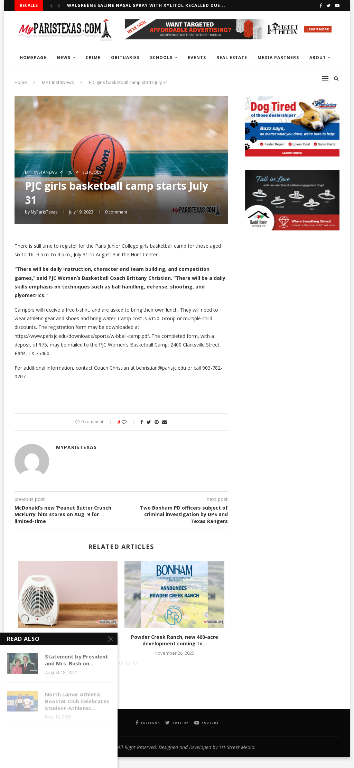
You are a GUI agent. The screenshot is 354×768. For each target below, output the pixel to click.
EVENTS (197, 57)
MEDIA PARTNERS (278, 57)
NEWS (64, 57)
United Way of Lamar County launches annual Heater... (68, 640)
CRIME (93, 57)
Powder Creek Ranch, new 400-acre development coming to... (174, 640)
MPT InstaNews (41, 172)
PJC (69, 172)
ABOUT (317, 57)
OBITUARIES (125, 57)
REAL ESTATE (231, 57)
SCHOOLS (161, 57)
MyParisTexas (44, 212)
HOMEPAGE (33, 57)
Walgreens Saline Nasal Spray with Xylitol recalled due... (146, 5)
